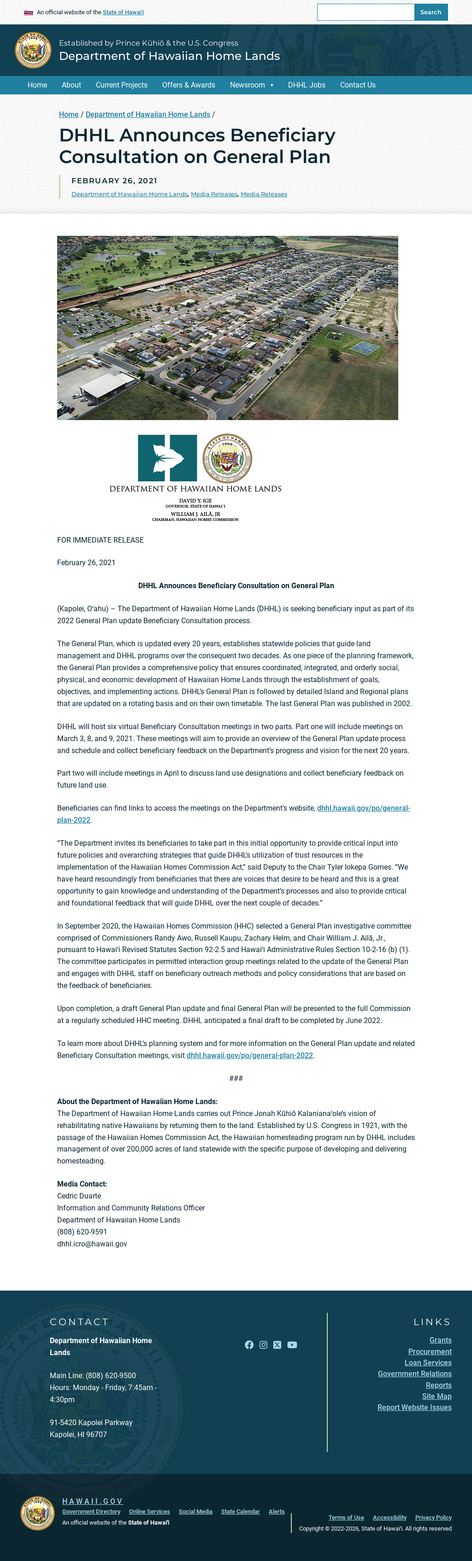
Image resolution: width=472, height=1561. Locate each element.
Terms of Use (346, 1517)
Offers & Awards (188, 85)
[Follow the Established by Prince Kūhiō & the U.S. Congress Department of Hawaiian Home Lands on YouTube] (292, 1345)
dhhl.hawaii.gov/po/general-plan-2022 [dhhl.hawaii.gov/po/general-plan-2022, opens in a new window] (250, 1055)
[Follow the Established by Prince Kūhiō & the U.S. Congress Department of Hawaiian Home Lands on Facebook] (249, 1345)
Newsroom (247, 85)
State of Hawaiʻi (123, 12)
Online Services (149, 1511)
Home (37, 85)
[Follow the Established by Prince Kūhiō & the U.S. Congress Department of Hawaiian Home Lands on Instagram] (263, 1345)
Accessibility (390, 1517)
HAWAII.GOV (93, 1501)
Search (431, 12)
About (71, 85)
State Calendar (240, 1511)
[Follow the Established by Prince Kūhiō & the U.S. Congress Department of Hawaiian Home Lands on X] (277, 1345)
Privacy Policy (433, 1517)
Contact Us (358, 85)
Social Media (195, 1511)
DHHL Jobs (306, 85)
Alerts (277, 1511)
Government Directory (91, 1511)
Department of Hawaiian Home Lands (169, 56)
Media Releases (214, 194)
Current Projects (122, 85)
